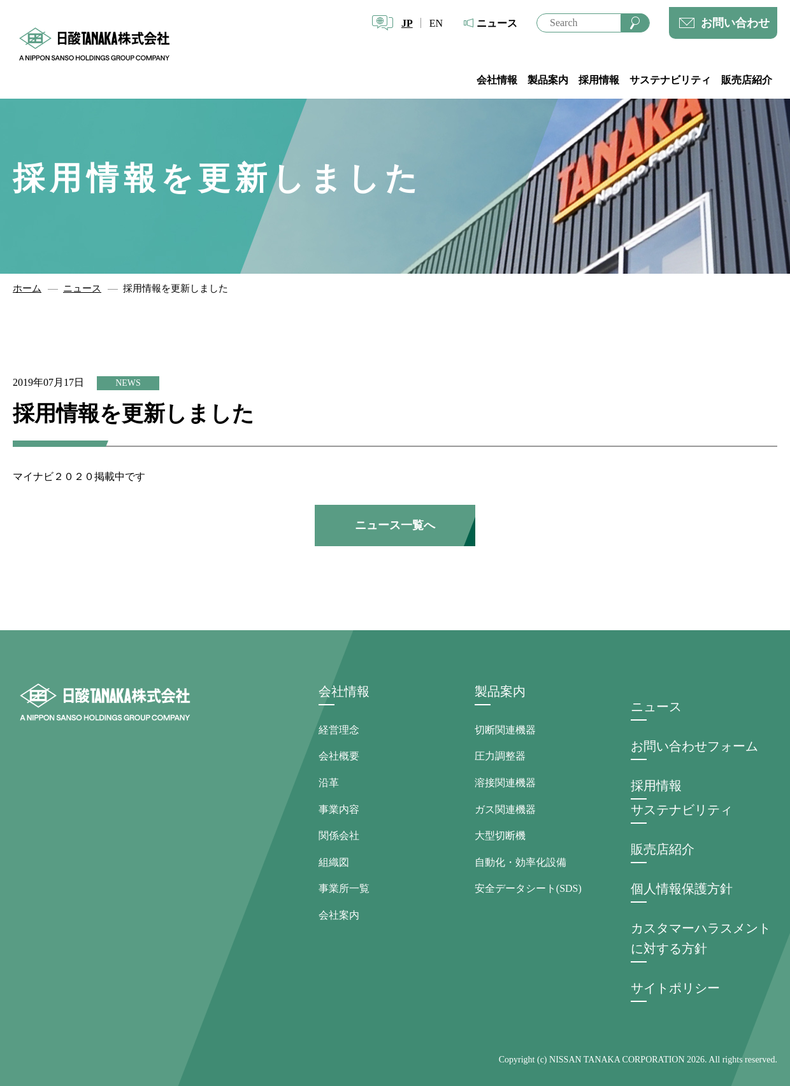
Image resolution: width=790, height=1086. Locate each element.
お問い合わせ (735, 23)
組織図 (334, 862)
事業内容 (339, 809)
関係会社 (339, 835)
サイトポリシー (675, 988)
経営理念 (339, 729)
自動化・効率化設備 (520, 862)
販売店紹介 (746, 79)
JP (407, 23)
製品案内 (548, 79)
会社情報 (497, 79)
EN (436, 23)
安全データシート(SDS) (528, 888)
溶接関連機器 (505, 782)
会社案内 (339, 915)
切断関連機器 (505, 729)
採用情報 (598, 79)
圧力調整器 (500, 756)
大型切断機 (500, 835)
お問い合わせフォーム (694, 746)
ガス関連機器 (505, 809)
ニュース (497, 23)
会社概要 (339, 756)
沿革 (329, 782)
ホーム (27, 288)
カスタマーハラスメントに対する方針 (701, 938)
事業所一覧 (344, 888)
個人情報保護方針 (682, 889)
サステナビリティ (670, 79)
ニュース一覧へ (395, 525)
